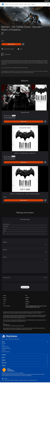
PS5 (9, 4)
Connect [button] (25, 365)
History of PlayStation (5, 351)
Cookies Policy (25, 380)
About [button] (25, 342)
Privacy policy (7, 380)
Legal (3, 380)
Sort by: (5, 257)
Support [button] (25, 360)
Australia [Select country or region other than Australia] (5, 379)
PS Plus (16, 4)
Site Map (20, 380)
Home (3, 339)
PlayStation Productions (6, 348)
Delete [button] (45, 277)
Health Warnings (6, 324)
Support (32, 4)
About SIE (3, 343)
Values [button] (25, 357)
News (25, 4)
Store (29, 4)
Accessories (21, 4)
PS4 (12, 4)
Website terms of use (14, 380)
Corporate (3, 350)
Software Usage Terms (33, 380)
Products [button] (25, 354)
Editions (5, 242)
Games (6, 4)
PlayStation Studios (5, 346)
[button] (25, 287)
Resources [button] (25, 362)
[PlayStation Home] (2, 4)
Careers (3, 345)
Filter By (5, 249)
